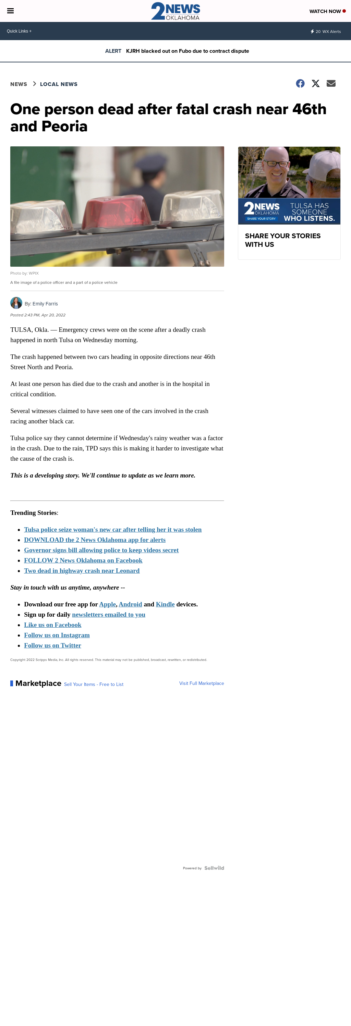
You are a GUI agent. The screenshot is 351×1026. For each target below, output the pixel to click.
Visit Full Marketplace (201, 683)
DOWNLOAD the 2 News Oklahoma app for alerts (95, 539)
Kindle (165, 604)
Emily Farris (45, 303)
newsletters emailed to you (108, 614)
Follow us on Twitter (52, 645)
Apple (107, 604)
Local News (59, 84)
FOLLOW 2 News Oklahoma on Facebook (83, 560)
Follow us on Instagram (57, 635)
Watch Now (328, 11)
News (18, 84)
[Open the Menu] (10, 11)
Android (130, 604)
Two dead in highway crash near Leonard (82, 570)
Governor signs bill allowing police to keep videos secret (101, 550)
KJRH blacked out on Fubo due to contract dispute (187, 51)
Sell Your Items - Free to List (93, 684)
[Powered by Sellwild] (214, 868)
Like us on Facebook (52, 624)
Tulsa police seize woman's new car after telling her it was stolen (113, 529)
